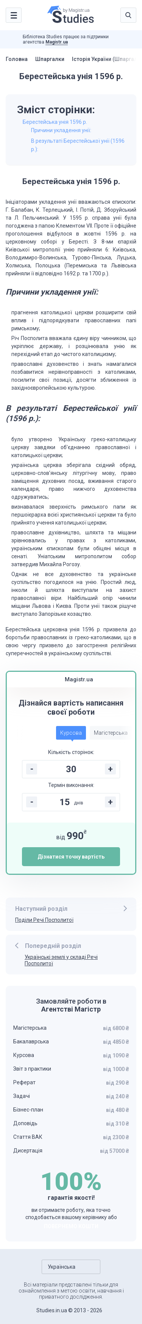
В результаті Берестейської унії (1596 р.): (78, 145)
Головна (17, 59)
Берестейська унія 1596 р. (55, 122)
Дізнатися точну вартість (71, 857)
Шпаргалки (49, 59)
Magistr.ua (56, 42)
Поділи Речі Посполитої (44, 920)
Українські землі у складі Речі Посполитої (61, 960)
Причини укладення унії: (61, 130)
